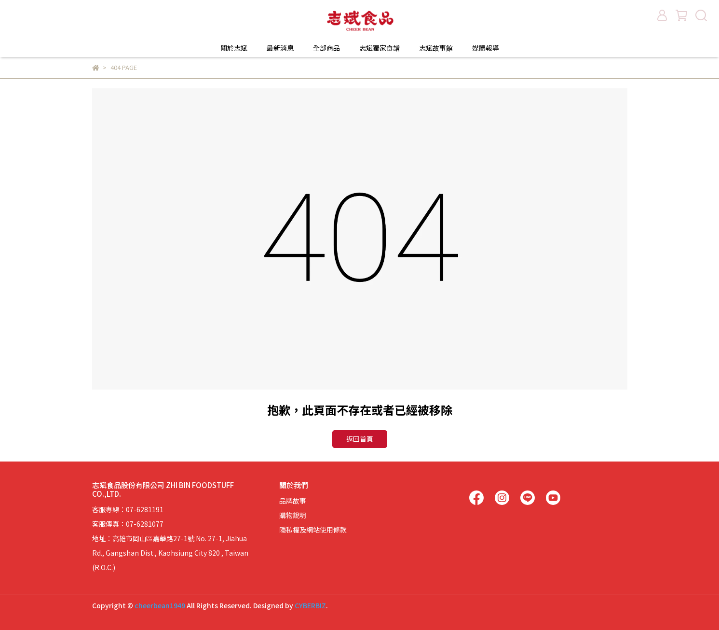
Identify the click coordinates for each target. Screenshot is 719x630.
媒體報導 (485, 48)
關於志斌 (233, 48)
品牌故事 (292, 500)
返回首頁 (359, 439)
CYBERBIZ (310, 605)
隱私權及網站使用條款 (313, 529)
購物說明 (292, 515)
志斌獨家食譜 (379, 48)
